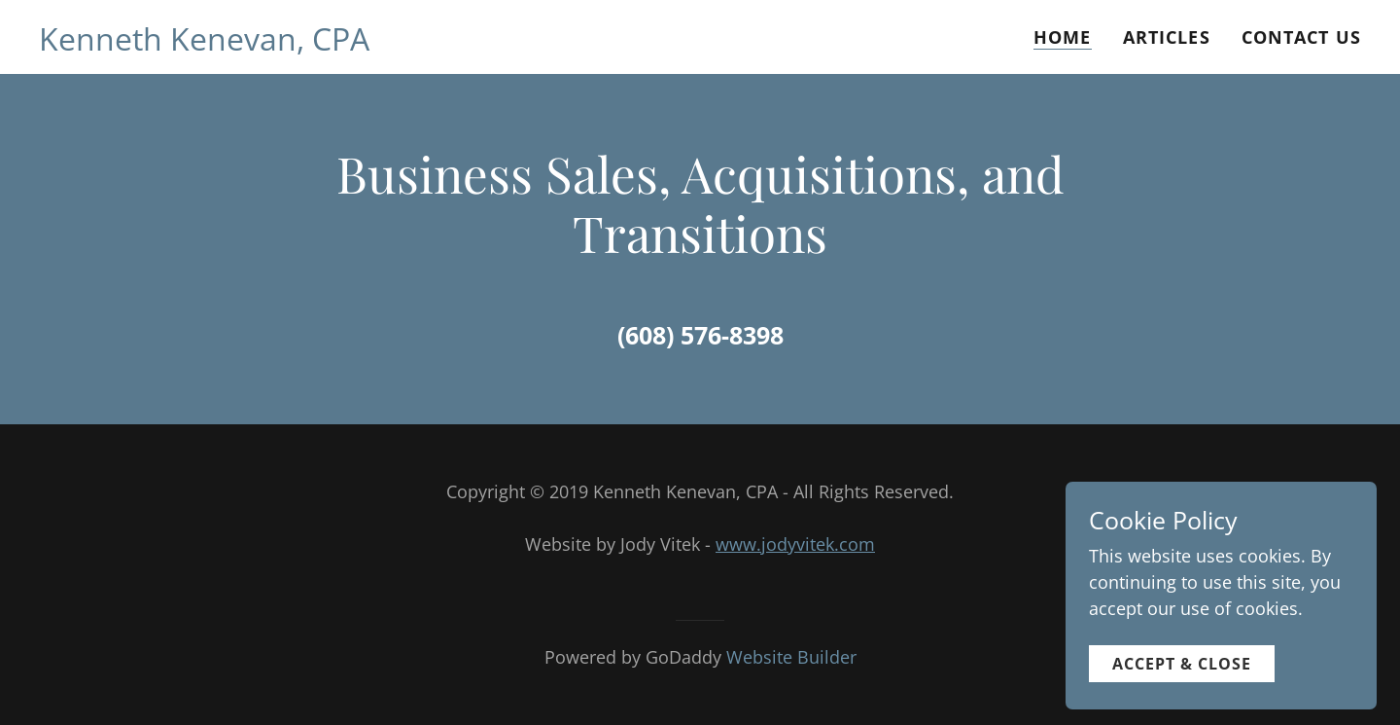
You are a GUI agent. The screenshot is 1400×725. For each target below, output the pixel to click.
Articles (1166, 37)
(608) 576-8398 (700, 334)
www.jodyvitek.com (795, 544)
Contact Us (1301, 37)
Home (1062, 37)
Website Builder (791, 657)
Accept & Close (1181, 694)
